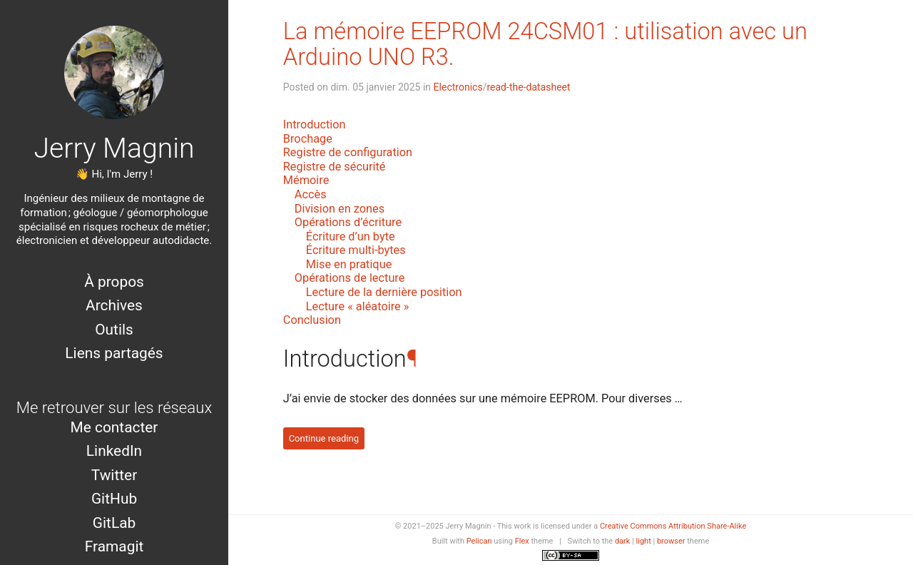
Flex (522, 541)
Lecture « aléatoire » (357, 306)
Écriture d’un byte (350, 236)
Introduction (314, 124)
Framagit (114, 546)
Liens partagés (114, 353)
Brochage (307, 139)
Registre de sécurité (334, 166)
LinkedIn (114, 450)
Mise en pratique (349, 264)
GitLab (114, 522)
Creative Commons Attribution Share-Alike (673, 526)
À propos (114, 281)
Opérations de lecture (350, 278)
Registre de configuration (347, 152)
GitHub (114, 498)
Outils (114, 329)
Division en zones (339, 208)
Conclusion (312, 320)
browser (671, 541)
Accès (311, 194)
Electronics (458, 87)
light (643, 541)
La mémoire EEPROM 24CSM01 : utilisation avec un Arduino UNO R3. (545, 44)
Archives (114, 305)
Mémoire (306, 180)
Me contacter (114, 427)
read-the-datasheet (528, 87)
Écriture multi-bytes (356, 250)
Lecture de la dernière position (384, 292)
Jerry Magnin (114, 148)
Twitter (114, 475)
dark (623, 541)
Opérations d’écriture (348, 222)
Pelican (479, 541)
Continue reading (324, 438)
